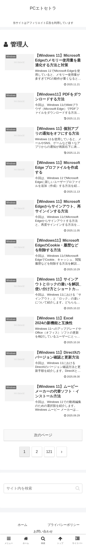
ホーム (22, 525)
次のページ (43, 435)
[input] (43, 488)
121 (49, 452)
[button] (78, 488)
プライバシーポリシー (63, 525)
